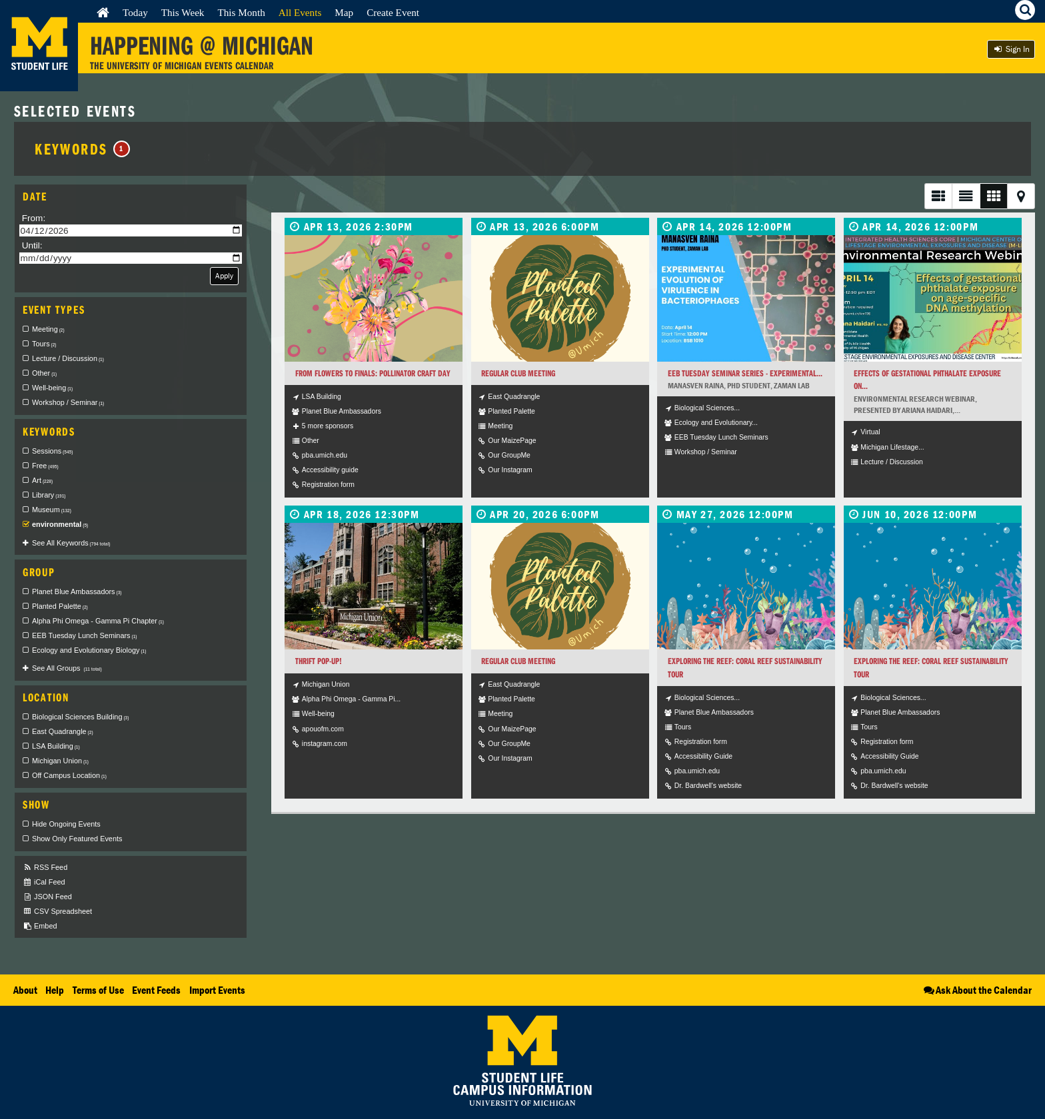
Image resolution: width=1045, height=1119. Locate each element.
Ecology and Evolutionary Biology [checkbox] (89, 650)
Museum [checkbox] (51, 510)
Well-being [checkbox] (52, 388)
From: (34, 218)
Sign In (1011, 49)
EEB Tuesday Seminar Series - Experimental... (745, 373)
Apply (224, 275)
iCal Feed (44, 882)
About (25, 989)
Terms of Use (98, 989)
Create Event (393, 12)
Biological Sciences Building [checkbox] (80, 717)
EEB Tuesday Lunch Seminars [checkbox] (84, 635)
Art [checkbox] (42, 480)
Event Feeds (156, 989)
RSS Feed (45, 867)
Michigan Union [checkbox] (60, 761)
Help (54, 989)
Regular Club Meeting (518, 373)
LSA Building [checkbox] (56, 746)
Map (344, 12)
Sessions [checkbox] (52, 451)
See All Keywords (71, 543)
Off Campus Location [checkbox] (69, 775)
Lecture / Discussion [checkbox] (68, 358)
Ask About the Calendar (977, 989)
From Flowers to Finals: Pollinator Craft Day (373, 373)
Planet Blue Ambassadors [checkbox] (76, 591)
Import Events (217, 989)
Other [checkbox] (44, 373)
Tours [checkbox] (44, 344)
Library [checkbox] (48, 495)
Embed (40, 926)
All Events (300, 12)
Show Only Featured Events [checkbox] (77, 839)
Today (135, 12)
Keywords (82, 149)
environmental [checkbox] (60, 524)
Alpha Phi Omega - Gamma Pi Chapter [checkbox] (98, 621)
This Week (183, 12)
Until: (32, 245)
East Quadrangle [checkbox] (62, 731)
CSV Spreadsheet (57, 911)
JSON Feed (47, 897)
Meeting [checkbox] (48, 329)
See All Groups (67, 668)
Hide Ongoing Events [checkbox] (66, 824)
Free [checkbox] (45, 466)
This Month (241, 12)
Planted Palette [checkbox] (60, 606)
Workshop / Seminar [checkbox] (68, 402)
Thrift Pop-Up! (318, 661)
